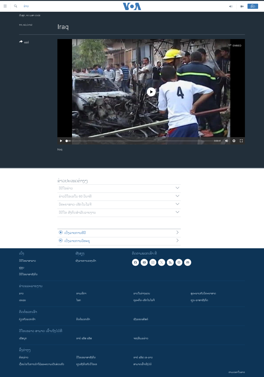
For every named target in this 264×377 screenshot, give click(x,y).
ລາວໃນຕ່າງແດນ (141, 293)
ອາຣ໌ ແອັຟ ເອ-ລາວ (143, 357)
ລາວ (21, 293)
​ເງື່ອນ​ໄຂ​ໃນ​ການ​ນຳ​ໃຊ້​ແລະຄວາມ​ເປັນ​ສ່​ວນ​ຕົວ (41, 364)
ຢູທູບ (21, 268)
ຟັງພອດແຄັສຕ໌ (140, 319)
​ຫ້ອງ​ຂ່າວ (23, 357)
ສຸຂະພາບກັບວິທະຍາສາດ (203, 293)
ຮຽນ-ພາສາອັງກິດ (199, 300)
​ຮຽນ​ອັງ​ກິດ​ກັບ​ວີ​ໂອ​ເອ (86, 364)
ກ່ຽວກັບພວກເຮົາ (27, 319)
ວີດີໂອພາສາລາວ (27, 261)
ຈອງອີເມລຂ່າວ (140, 338)
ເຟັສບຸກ (23, 338)
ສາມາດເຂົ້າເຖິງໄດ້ (142, 364)
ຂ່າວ (26, 6)
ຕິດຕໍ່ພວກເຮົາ (83, 319)
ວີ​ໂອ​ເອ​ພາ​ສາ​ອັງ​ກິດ (86, 357)
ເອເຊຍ (22, 300)
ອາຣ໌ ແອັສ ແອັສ (84, 338)
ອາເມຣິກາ (81, 293)
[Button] (24, 42)
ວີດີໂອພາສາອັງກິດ (28, 274)
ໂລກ (78, 300)
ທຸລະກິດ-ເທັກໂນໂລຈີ (144, 300)
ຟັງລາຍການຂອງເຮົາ (86, 261)
